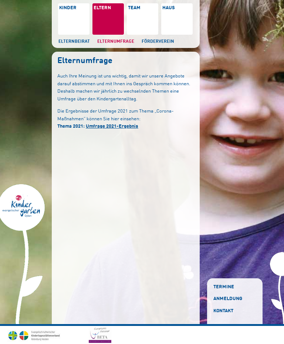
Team (134, 8)
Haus (168, 8)
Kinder (68, 8)
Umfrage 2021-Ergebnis (112, 126)
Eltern (102, 8)
